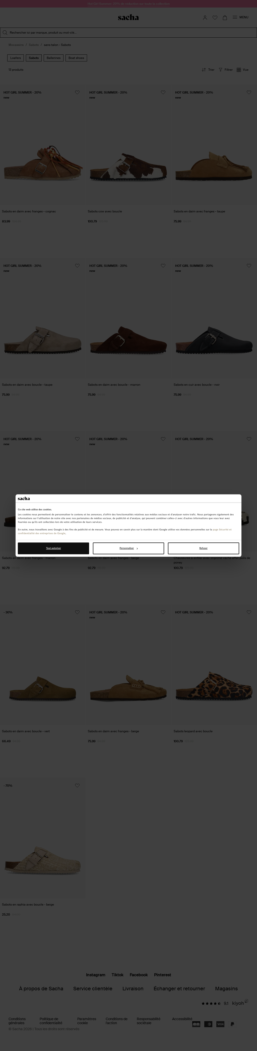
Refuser (204, 548)
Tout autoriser (53, 548)
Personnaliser (129, 548)
